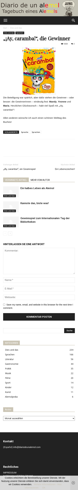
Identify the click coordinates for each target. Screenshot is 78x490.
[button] (73, 20)
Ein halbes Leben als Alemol (37, 188)
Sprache (24, 132)
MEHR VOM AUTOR (40, 180)
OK (43, 487)
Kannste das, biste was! (34, 203)
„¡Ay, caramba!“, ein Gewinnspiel (19, 169)
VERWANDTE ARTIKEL (16, 180)
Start (5, 28)
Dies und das (16, 28)
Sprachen (19, 33)
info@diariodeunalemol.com (27, 447)
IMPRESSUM (10, 472)
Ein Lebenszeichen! (65, 169)
